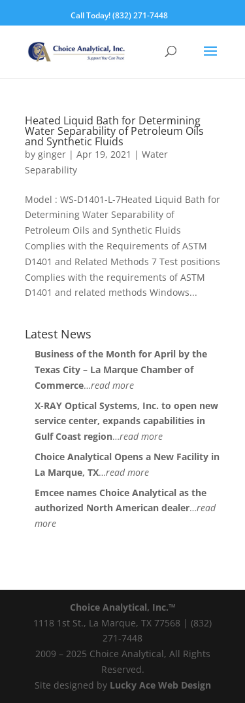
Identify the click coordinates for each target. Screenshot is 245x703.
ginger (52, 154)
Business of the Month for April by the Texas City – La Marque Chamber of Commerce (121, 369)
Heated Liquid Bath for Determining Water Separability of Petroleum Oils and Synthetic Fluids (114, 131)
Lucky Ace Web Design (160, 685)
